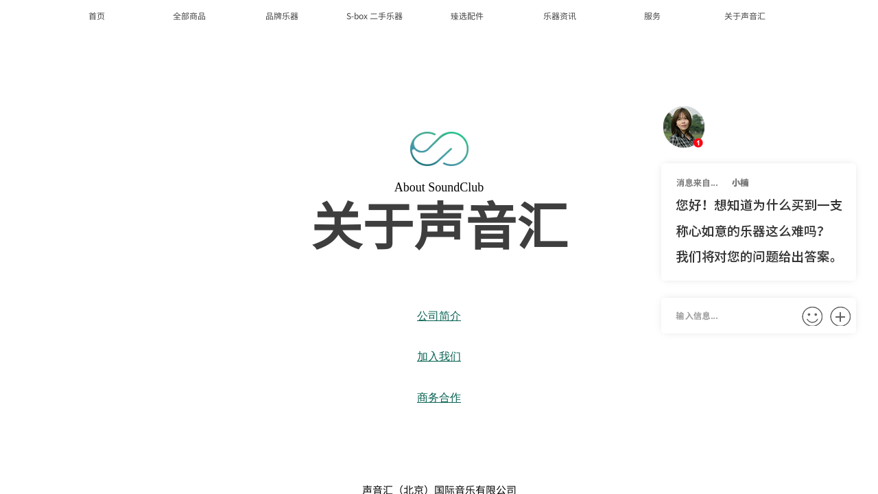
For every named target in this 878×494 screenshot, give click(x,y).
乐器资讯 (559, 15)
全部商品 (189, 15)
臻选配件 (467, 15)
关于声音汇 (745, 15)
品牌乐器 (281, 15)
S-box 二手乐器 (374, 15)
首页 (96, 15)
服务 (652, 15)
